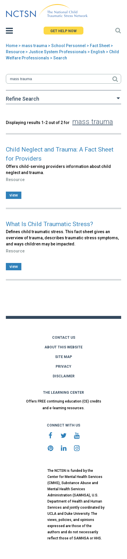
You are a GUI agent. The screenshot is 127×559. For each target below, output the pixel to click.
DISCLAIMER (64, 376)
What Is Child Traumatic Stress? (49, 224)
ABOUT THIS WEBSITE (63, 347)
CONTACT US (63, 338)
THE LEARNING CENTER (63, 393)
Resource (15, 51)
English (98, 51)
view (13, 195)
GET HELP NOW (63, 31)
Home (12, 45)
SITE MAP (63, 357)
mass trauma (34, 45)
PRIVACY (63, 366)
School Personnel (68, 45)
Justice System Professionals (58, 51)
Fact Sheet (100, 45)
